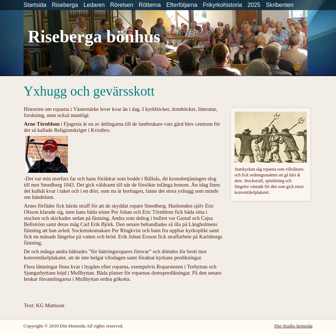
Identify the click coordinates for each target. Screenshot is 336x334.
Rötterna (150, 5)
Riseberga (65, 5)
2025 (253, 5)
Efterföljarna (181, 5)
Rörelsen (121, 5)
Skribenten (280, 5)
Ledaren (94, 5)
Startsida (34, 5)
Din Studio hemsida (293, 326)
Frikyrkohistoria (222, 5)
